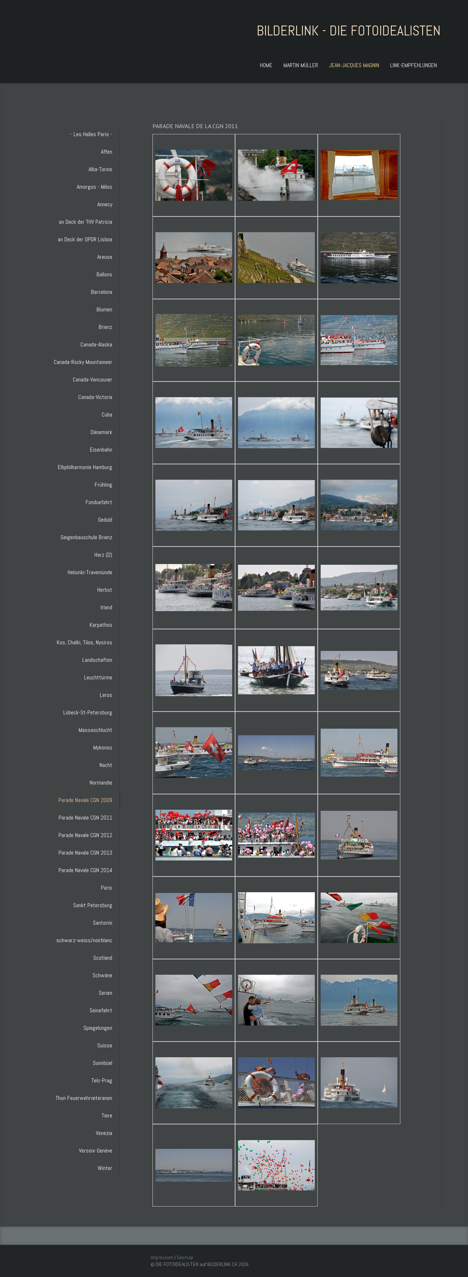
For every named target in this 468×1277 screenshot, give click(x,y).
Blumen (104, 309)
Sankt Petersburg (92, 905)
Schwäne (102, 975)
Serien (105, 993)
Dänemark (101, 432)
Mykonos (102, 747)
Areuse (104, 257)
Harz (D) (103, 555)
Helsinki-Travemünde (90, 572)
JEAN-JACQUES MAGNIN (354, 65)
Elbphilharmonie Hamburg (85, 467)
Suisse (104, 1045)
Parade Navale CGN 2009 (85, 800)
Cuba (107, 414)
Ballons (104, 274)
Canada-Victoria (95, 397)
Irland (106, 607)
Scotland (102, 958)
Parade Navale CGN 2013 (85, 852)
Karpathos (101, 625)
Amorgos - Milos (94, 187)
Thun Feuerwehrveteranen (84, 1098)
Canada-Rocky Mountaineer (83, 362)
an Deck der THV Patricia (85, 222)
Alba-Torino (100, 169)
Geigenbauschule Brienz (86, 537)
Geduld (105, 520)
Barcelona (101, 292)
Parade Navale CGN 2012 (85, 835)
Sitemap (185, 1257)
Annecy (104, 204)
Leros (106, 695)
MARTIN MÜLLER (300, 65)
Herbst (104, 590)
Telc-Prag (101, 1080)
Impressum (162, 1257)
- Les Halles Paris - (91, 134)
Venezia (104, 1133)
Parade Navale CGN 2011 (85, 817)
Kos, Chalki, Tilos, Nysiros (84, 642)
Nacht (105, 765)
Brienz (105, 327)
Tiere (107, 1115)
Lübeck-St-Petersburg (87, 712)
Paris (106, 887)
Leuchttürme (98, 677)
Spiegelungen (97, 1028)
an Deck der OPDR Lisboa (85, 239)
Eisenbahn (101, 449)
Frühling (103, 484)
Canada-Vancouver (92, 379)
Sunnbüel (102, 1063)
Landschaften (97, 660)
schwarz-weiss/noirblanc (84, 940)
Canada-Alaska (96, 344)
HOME (266, 65)
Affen (106, 152)
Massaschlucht (95, 730)
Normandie (101, 782)
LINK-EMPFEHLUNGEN (413, 65)
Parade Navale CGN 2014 (85, 870)
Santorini (102, 923)
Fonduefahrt (99, 502)
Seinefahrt (101, 1010)
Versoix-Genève (95, 1150)
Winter (105, 1168)
